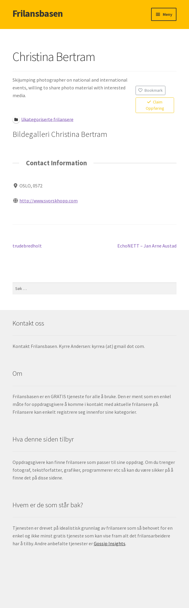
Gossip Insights (109, 543)
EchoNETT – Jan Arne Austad (146, 246)
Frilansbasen (38, 13)
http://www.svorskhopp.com (48, 201)
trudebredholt (27, 246)
